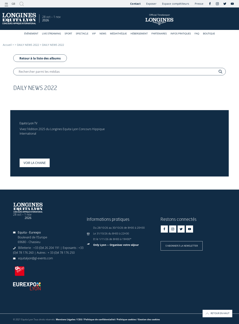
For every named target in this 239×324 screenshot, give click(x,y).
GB (13, 3)
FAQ (197, 33)
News (103, 33)
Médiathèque (118, 33)
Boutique (209, 33)
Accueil (7, 45)
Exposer (151, 3)
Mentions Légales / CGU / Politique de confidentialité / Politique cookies (96, 319)
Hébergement (139, 33)
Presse (199, 3)
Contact (135, 3)
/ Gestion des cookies (148, 319)
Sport (68, 33)
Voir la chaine (35, 163)
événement (31, 33)
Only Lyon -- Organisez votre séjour (116, 245)
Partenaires (159, 33)
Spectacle (82, 33)
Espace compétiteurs (175, 3)
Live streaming (51, 33)
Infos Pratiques (180, 33)
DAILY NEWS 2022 (28, 45)
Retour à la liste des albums (40, 58)
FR (6, 3)
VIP (94, 33)
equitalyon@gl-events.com (35, 258)
